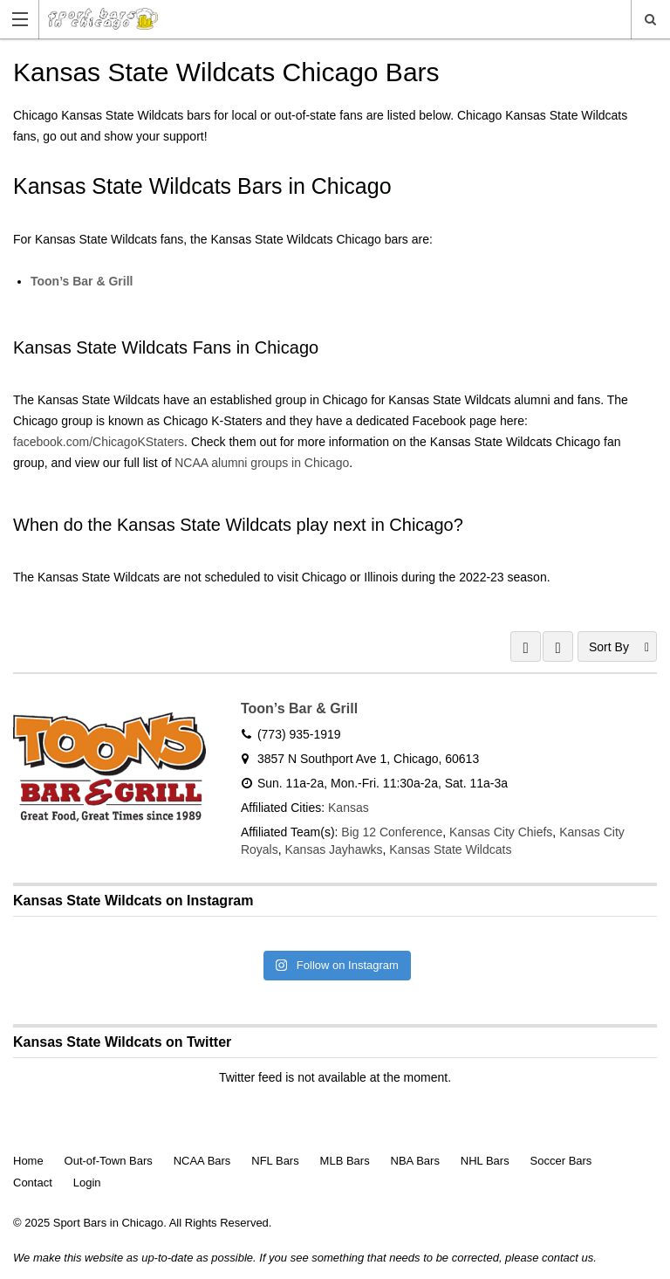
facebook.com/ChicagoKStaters (98, 442)
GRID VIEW (525, 646)
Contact (32, 1182)
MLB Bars (345, 1160)
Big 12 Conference (391, 832)
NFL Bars (274, 1160)
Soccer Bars (561, 1160)
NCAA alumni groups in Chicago (261, 463)
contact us (567, 1257)
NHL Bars (485, 1160)
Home (28, 1160)
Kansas (348, 808)
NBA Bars (415, 1160)
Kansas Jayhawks (333, 849)
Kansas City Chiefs (500, 832)
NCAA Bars (202, 1160)
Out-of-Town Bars (109, 1160)
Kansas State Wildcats (450, 849)
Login (87, 1182)
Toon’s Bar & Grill (82, 281)
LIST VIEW (558, 646)
